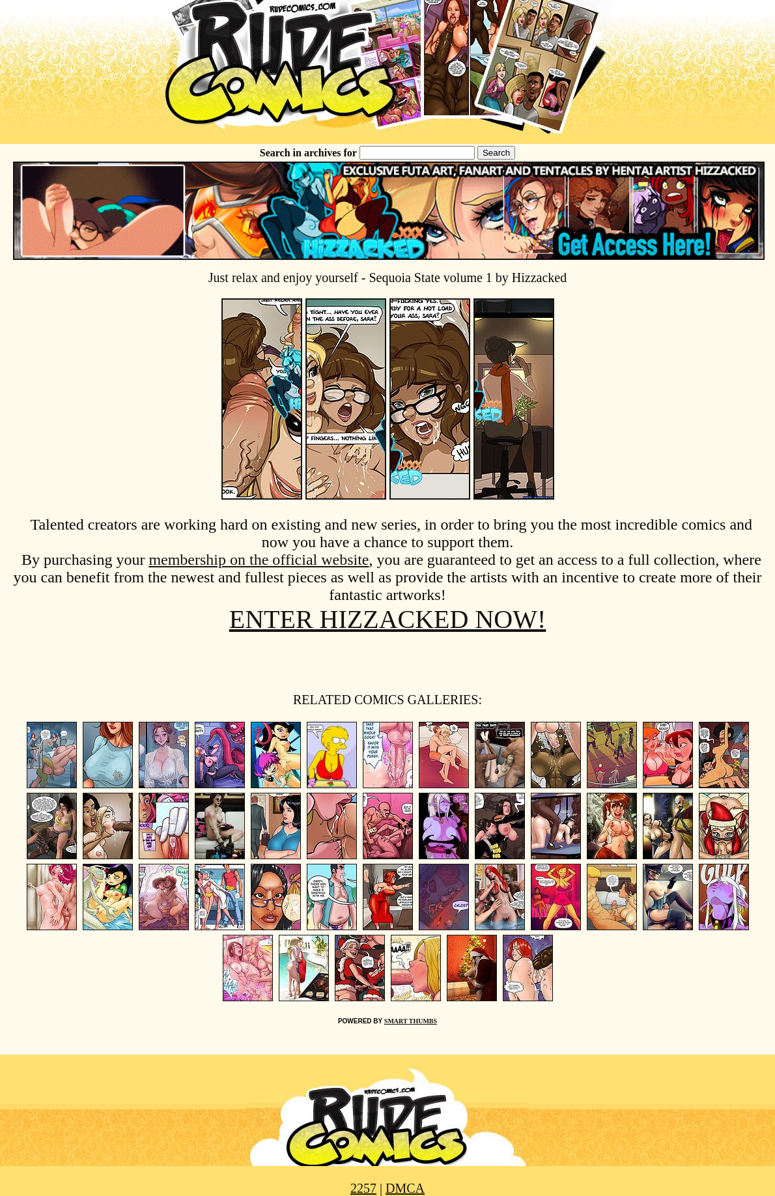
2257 (363, 1188)
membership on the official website (258, 559)
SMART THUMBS (410, 1021)
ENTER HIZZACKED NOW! (387, 619)
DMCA (405, 1188)
